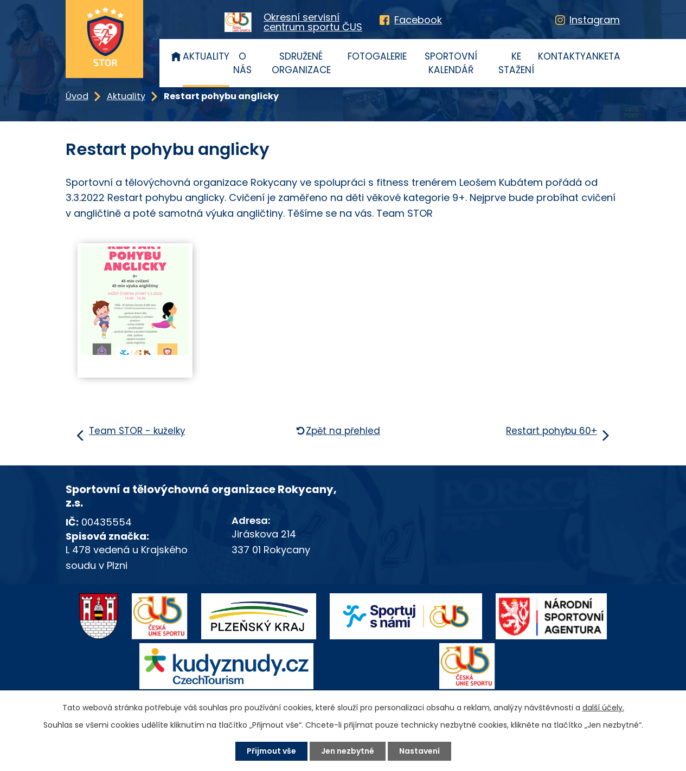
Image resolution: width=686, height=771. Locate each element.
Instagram (594, 20)
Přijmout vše (271, 751)
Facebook (418, 20)
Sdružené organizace (301, 63)
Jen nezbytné (347, 751)
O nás (242, 63)
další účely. (603, 707)
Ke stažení (516, 63)
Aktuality (206, 56)
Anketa (603, 56)
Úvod (176, 56)
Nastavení (419, 751)
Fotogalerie (377, 56)
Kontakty (562, 56)
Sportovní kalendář (451, 63)
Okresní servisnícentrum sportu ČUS (313, 22)
